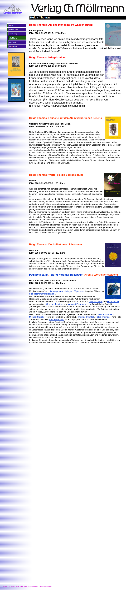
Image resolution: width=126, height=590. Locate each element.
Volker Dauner (95, 301)
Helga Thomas (102, 317)
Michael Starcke (36, 317)
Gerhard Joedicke (54, 304)
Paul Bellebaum (38, 274)
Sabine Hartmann (106, 314)
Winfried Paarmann (77, 304)
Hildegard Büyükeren (74, 291)
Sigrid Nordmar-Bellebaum (67, 274)
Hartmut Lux (113, 301)
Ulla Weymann (56, 291)
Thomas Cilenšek (86, 317)
